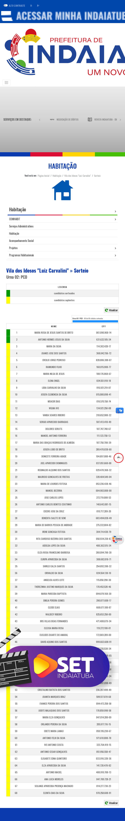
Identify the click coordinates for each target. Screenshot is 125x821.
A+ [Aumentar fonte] (38, 5)
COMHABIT (14, 219)
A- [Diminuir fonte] (31, 5)
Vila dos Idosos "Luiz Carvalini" (77, 175)
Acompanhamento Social (21, 240)
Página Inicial (43, 175)
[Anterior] (39, 119)
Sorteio (97, 175)
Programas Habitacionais (21, 255)
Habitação (57, 175)
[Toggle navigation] (6, 82)
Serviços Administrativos (21, 226)
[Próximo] (120, 119)
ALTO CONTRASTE (17, 5)
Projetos (13, 248)
